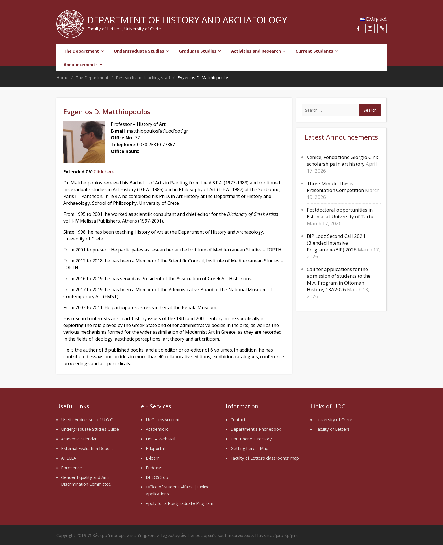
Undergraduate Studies (139, 51)
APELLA (68, 458)
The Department (81, 51)
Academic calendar (79, 438)
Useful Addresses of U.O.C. (87, 419)
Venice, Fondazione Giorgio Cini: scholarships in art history (342, 160)
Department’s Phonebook (256, 429)
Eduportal (155, 448)
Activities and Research (256, 51)
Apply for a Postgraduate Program (179, 503)
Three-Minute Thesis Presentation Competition (335, 186)
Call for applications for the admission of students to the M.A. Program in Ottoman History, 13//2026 (338, 279)
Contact (238, 419)
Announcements (81, 64)
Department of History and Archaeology (187, 20)
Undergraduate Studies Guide (90, 429)
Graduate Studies (197, 51)
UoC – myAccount (163, 419)
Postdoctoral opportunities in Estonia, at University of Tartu (340, 213)
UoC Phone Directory (251, 438)
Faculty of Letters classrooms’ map (265, 458)
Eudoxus (154, 467)
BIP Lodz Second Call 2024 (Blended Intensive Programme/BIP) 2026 (336, 243)
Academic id (157, 429)
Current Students (314, 51)
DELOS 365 (157, 477)
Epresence (71, 467)
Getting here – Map (249, 448)
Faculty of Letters (332, 429)
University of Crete (333, 419)
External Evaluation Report (87, 448)
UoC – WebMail (160, 438)
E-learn (153, 458)
